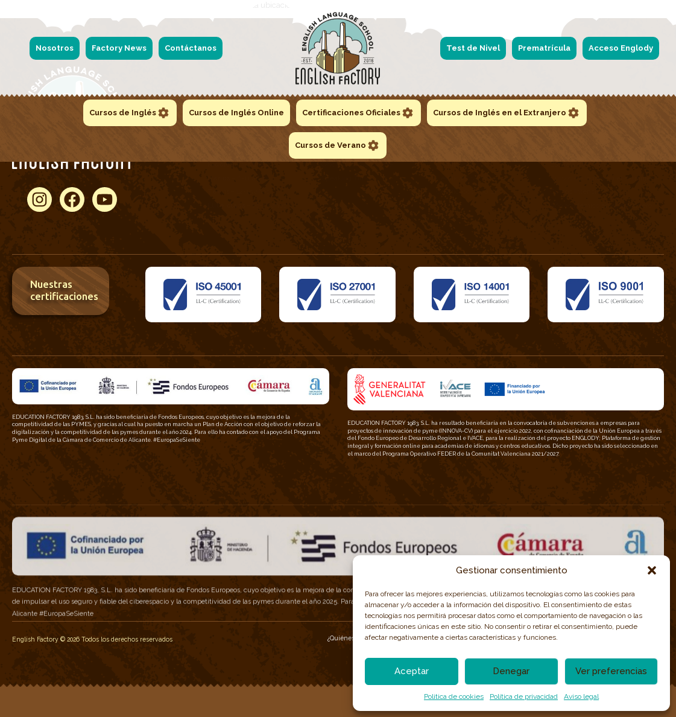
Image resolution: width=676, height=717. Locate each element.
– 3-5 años (237, 164)
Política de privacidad (524, 696)
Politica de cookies (454, 696)
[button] (652, 570)
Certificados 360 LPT (469, 191)
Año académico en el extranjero (601, 205)
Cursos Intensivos (578, 191)
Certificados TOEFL (467, 178)
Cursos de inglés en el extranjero (603, 178)
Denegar (511, 671)
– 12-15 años (238, 191)
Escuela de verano (579, 164)
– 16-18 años (246, 205)
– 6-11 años (237, 178)
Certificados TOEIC (466, 164)
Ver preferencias (611, 671)
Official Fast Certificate (357, 164)
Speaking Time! (346, 178)
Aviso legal (581, 696)
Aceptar (411, 671)
